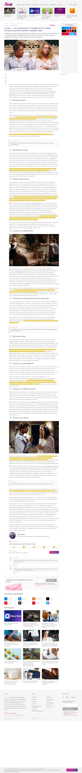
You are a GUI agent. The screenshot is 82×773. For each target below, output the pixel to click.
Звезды (18, 4)
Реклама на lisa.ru (64, 74)
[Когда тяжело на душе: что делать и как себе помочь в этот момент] (31, 635)
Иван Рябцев (7, 25)
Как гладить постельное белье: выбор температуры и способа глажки (50, 663)
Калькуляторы (50, 703)
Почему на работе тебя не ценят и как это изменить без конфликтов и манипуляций (50, 644)
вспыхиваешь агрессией (15, 507)
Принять (72, 770)
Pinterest (36, 603)
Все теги (49, 707)
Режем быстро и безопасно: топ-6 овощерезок (11, 662)
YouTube (8, 603)
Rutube (49, 598)
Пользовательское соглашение (37, 706)
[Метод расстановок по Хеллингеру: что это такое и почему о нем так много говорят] (50, 616)
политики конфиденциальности (51, 584)
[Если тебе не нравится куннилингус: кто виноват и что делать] (12, 635)
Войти (75, 4)
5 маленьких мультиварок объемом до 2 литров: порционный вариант (11, 682)
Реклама (34, 699)
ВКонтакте (22, 598)
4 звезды (53, 25)
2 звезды (51, 25)
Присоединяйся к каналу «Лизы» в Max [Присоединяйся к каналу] (11, 623)
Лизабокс (59, 4)
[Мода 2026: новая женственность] (9, 10)
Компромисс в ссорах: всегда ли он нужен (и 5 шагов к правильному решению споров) (32, 484)
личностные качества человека (31, 203)
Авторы (34, 704)
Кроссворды (50, 705)
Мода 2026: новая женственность (8, 15)
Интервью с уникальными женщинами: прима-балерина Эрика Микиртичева (31, 624)
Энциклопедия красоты (50, 700)
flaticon (11, 719)
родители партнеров (20, 271)
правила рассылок (39, 585)
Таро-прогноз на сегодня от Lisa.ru (59, 15)
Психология (35, 4)
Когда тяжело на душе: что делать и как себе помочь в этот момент (30, 644)
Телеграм (8, 598)
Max (49, 603)
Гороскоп (42, 4)
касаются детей (13, 341)
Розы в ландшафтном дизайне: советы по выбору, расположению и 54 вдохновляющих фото (31, 663)
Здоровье (53, 4)
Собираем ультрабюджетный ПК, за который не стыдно (31, 681)
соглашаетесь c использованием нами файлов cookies (31, 770)
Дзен (21, 603)
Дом (47, 4)
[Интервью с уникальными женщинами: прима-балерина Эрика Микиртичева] (31, 616)
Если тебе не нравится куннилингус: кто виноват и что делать (11, 644)
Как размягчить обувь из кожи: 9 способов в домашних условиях (50, 682)
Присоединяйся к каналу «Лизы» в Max (34, 15)
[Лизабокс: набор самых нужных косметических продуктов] (72, 10)
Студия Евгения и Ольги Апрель (14, 718)
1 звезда (50, 25)
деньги (49, 153)
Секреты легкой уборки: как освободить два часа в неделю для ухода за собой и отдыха (22, 16)
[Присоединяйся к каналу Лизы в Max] (12, 616)
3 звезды (52, 25)
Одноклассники (37, 598)
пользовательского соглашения (40, 584)
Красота (28, 4)
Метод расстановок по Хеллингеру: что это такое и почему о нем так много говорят (49, 625)
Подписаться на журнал (10, 713)
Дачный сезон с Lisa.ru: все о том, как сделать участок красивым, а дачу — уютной (47, 16)
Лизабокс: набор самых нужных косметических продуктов (72, 15)
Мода (23, 4)
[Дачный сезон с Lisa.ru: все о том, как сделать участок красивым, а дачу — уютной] (47, 10)
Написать (55, 552)
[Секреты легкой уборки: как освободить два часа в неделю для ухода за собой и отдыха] (22, 10)
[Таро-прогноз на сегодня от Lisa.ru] (59, 10)
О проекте (34, 697)
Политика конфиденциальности (37, 710)
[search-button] (70, 4)
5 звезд (55, 25)
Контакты (34, 701)
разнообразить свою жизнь (51, 466)
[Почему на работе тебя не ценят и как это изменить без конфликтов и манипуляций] (50, 635)
